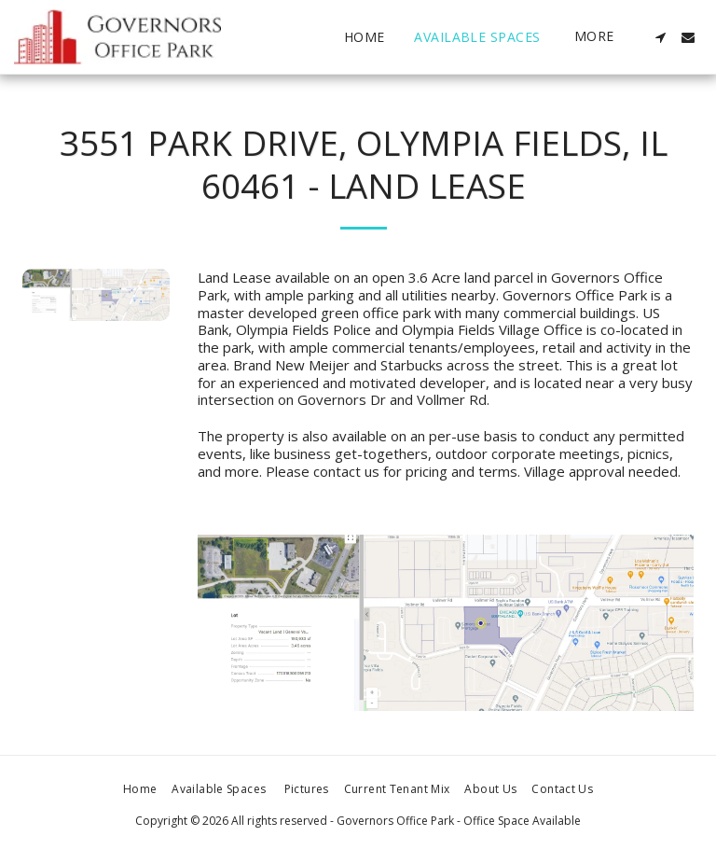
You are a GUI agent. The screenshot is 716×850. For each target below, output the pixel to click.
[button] (660, 37)
